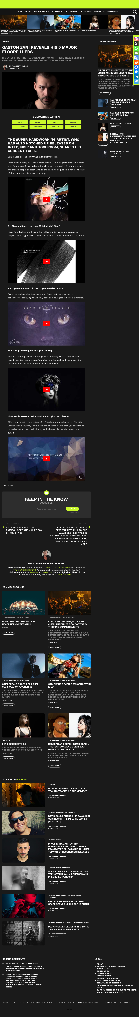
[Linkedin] (136, 76)
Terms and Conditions (109, 986)
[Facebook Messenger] (136, 72)
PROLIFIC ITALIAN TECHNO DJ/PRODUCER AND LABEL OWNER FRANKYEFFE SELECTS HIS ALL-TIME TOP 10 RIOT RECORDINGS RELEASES (68, 850)
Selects (6, 743)
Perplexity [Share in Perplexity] (20, 130)
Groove (47, 575)
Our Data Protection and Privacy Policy (115, 989)
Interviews (71, 14)
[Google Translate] (136, 57)
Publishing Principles (108, 983)
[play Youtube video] (46, 202)
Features (57, 14)
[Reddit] (136, 62)
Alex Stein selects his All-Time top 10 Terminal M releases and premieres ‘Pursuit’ (68, 877)
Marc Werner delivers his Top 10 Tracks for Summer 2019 (68, 931)
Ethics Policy (104, 979)
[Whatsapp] (136, 48)
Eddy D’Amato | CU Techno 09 (119, 155)
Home (19, 14)
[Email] (136, 53)
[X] (136, 43)
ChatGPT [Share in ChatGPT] (20, 125)
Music (58, 843)
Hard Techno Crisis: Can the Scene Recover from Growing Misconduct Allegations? (25, 971)
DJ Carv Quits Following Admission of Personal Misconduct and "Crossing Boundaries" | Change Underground (22, 979)
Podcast (98, 14)
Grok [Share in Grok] (55, 125)
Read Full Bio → (64, 577)
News (28, 14)
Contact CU (103, 974)
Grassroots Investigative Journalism (111, 970)
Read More (8, 636)
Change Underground (57, 570)
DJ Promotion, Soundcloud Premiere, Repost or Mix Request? (117, 994)
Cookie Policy (104, 976)
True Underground (24, 573)
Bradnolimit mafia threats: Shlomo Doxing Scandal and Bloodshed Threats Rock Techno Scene (24, 986)
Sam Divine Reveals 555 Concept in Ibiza (122, 116)
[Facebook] (136, 67)
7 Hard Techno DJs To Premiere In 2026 (22, 967)
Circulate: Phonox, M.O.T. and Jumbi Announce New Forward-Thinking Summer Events (13, 34)
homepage (8, 488)
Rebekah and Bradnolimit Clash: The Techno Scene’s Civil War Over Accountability (121, 34)
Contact (111, 14)
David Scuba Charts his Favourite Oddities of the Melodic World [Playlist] (69, 822)
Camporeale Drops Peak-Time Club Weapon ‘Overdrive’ (40, 33)
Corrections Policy (107, 981)
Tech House (53, 900)
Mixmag (34, 575)
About (100, 967)
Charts (22, 782)
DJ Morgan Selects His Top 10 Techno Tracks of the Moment (67, 793)
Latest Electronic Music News (16, 621)
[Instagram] (136, 39)
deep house (61, 898)
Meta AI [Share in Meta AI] (73, 130)
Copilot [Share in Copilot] (55, 130)
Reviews (85, 14)
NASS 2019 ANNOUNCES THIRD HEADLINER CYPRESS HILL (19, 626)
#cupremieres (41, 14)
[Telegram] (136, 81)
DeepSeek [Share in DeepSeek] (38, 130)
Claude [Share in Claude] (73, 125)
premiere (66, 870)
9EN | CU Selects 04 (89, 33)
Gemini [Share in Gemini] (37, 125)
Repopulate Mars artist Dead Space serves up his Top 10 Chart (68, 906)
